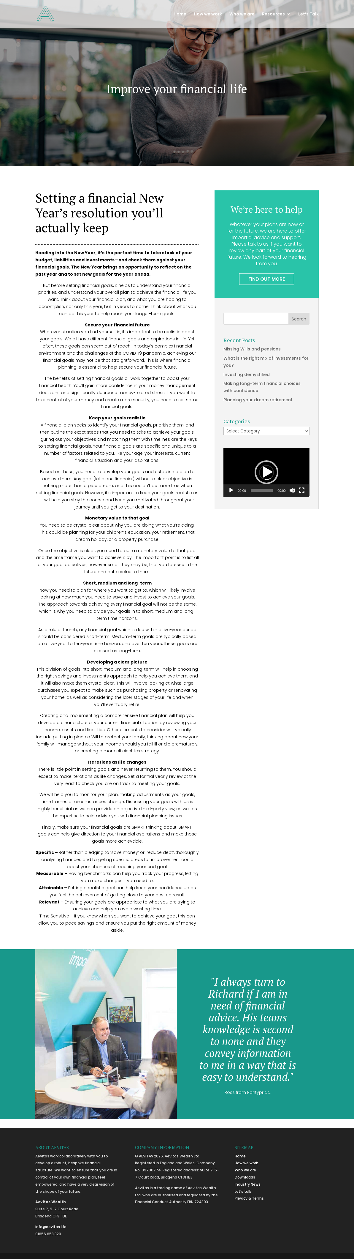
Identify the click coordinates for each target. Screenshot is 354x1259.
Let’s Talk (308, 14)
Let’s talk (243, 1191)
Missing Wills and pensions (252, 349)
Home (180, 14)
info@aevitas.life (50, 1226)
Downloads (245, 1177)
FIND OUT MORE (266, 279)
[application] (266, 472)
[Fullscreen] (302, 490)
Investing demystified (246, 374)
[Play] (231, 490)
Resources (273, 14)
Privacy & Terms (249, 1198)
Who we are (242, 14)
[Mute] (292, 490)
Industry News (248, 1184)
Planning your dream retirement (258, 400)
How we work (208, 14)
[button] (266, 472)
